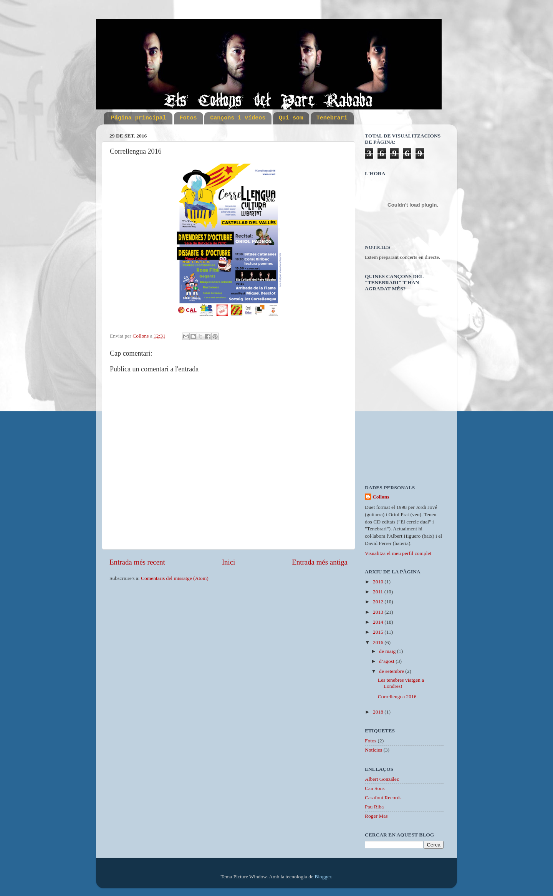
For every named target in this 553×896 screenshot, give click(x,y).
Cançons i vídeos (237, 118)
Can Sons (374, 788)
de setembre (392, 671)
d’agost (387, 661)
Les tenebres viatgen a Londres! (401, 683)
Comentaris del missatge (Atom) (175, 578)
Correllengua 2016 (397, 696)
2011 (378, 592)
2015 (378, 632)
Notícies (373, 750)
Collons (381, 497)
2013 (378, 612)
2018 (378, 712)
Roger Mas (376, 816)
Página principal (138, 118)
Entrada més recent (137, 562)
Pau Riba (374, 807)
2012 (378, 602)
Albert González (382, 779)
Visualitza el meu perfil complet (398, 553)
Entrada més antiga (320, 562)
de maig (388, 651)
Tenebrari (332, 118)
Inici (228, 562)
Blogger (323, 876)
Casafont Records (383, 797)
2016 (378, 642)
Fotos (188, 118)
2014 (378, 622)
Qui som (291, 118)
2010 (378, 582)
